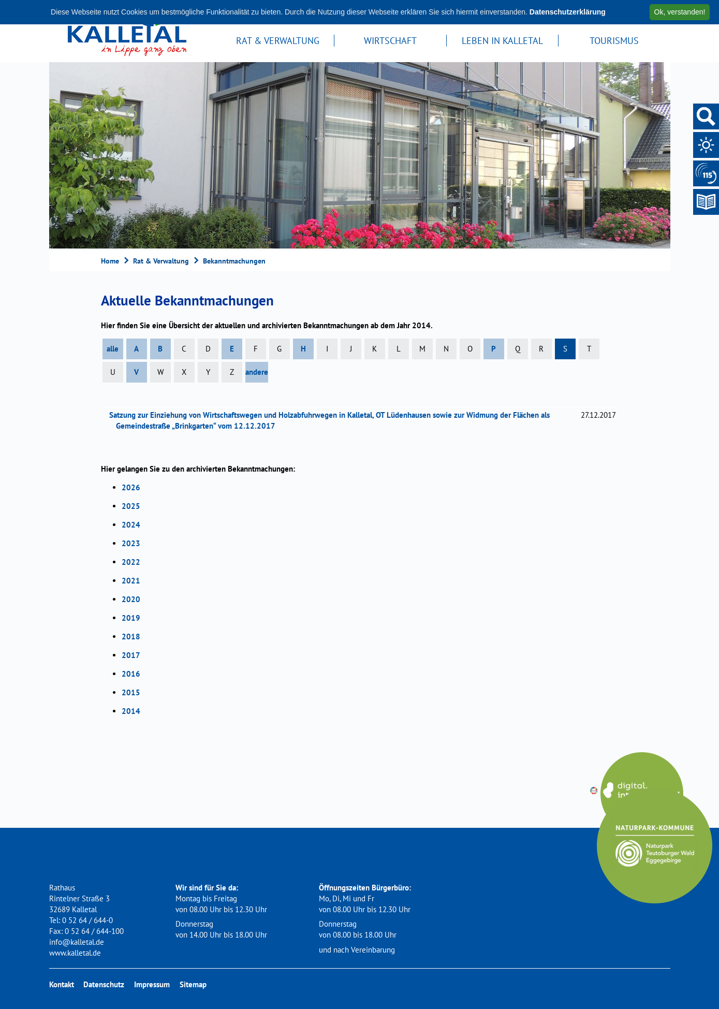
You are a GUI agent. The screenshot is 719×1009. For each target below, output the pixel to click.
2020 (131, 599)
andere (256, 372)
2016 (131, 674)
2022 (131, 562)
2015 (131, 692)
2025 (131, 506)
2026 (131, 487)
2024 (131, 525)
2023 (131, 543)
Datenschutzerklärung (568, 12)
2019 (131, 618)
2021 (131, 581)
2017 (131, 655)
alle (113, 349)
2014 (131, 711)
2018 (131, 636)
